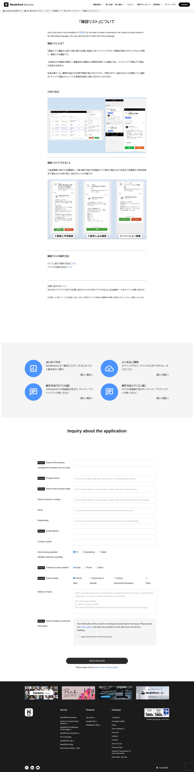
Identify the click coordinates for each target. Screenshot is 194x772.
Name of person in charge (49, 499)
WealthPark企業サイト (13, 11)
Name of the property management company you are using (54, 465)
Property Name (48, 478)
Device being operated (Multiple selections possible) (50, 554)
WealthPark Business (68, 717)
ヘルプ (129, 5)
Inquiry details (48, 578)
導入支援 (109, 5)
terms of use (98, 667)
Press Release (118, 729)
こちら (73, 264)
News (114, 725)
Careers (115, 736)
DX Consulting (65, 737)
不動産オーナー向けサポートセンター (66, 11)
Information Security (119, 757)
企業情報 (156, 5)
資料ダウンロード (143, 5)
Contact (184, 5)
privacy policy (86, 627)
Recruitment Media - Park (70, 748)
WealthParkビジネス (34, 11)
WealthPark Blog (66, 744)
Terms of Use (117, 744)
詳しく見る (86, 375)
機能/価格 (97, 5)
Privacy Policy (117, 747)
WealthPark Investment (70, 733)
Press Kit (115, 732)
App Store (90, 717)
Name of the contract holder (54, 488)
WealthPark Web (93, 725)
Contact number (45, 542)
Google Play (91, 721)
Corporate (115, 717)
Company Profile (118, 721)
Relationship (43, 520)
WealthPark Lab (66, 741)
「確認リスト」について (91, 11)
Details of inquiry (45, 592)
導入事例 (118, 5)
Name (40, 510)
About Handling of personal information (54, 623)
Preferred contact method (53, 567)
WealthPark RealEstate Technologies (69, 728)
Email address (48, 531)
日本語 (81, 32)
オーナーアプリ (170, 5)
